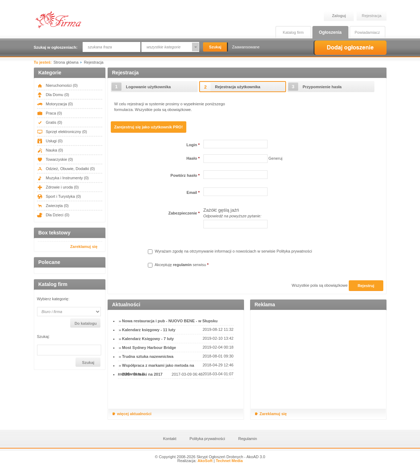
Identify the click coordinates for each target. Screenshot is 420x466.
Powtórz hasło (185, 175)
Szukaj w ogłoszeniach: (56, 47)
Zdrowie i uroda (58, 187)
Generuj (275, 158)
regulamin (182, 265)
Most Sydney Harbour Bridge (149, 347)
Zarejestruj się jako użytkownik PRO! (148, 127)
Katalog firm (293, 32)
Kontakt (169, 438)
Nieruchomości (57, 85)
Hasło (192, 158)
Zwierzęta (53, 205)
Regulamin (247, 438)
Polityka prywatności (294, 251)
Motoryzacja (55, 104)
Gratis (49, 122)
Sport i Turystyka (59, 196)
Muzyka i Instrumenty (63, 178)
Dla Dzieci (53, 215)
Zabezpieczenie (183, 213)
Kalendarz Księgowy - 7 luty (148, 339)
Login (192, 145)
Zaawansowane (246, 47)
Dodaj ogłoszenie (350, 48)
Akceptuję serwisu (178, 265)
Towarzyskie (55, 159)
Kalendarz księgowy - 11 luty (149, 330)
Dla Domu (53, 94)
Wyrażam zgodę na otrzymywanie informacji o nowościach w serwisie (230, 251)
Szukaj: (43, 337)
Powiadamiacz (367, 32)
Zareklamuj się (83, 246)
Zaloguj (339, 16)
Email (193, 192)
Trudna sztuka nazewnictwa (147, 356)
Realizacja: (195, 461)
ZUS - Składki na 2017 (142, 374)
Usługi (50, 141)
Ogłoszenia (330, 32)
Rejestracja (372, 16)
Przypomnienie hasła (322, 87)
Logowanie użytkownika (148, 87)
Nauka (50, 150)
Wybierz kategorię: (53, 299)
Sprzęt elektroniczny (62, 131)
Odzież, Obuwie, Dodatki (66, 168)
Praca (49, 113)
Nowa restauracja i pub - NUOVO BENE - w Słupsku (170, 321)
